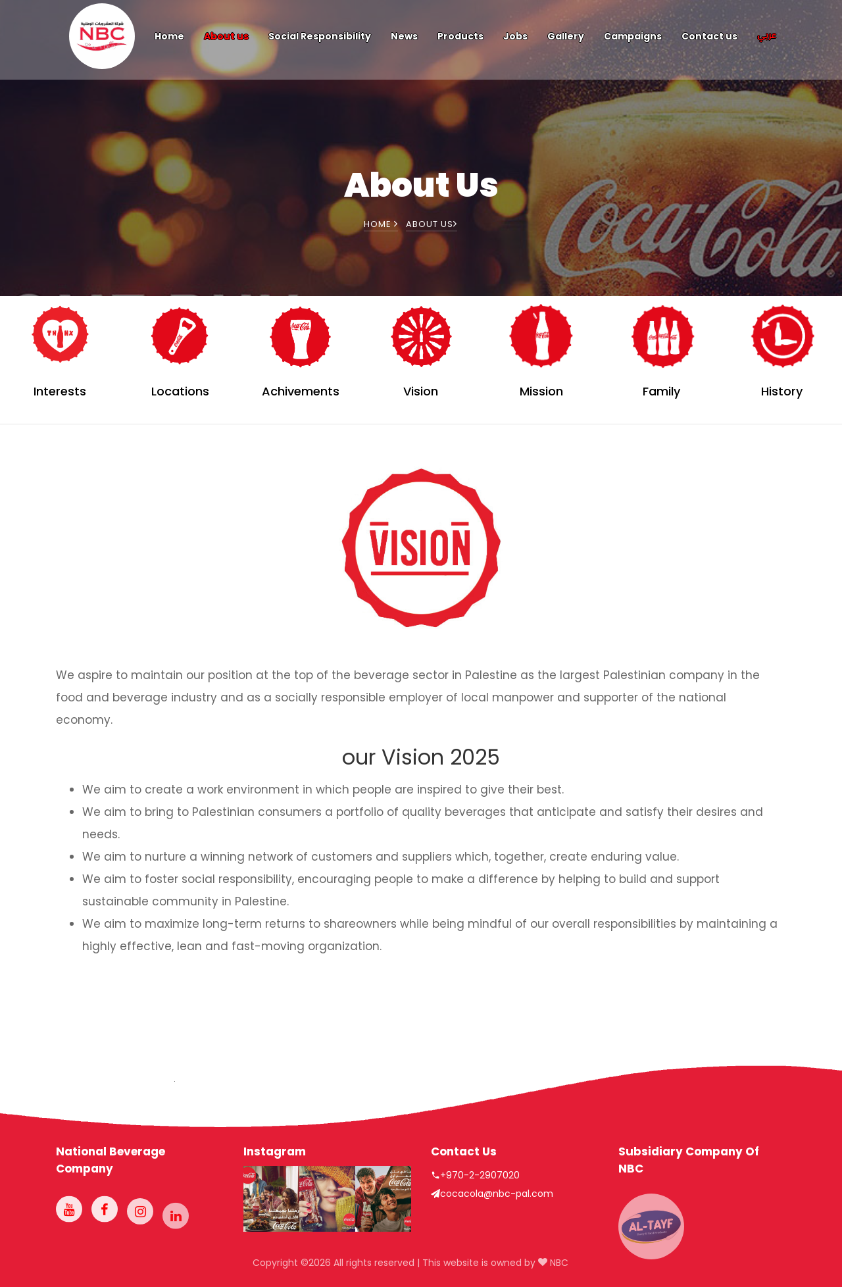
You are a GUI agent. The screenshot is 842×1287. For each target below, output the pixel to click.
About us (226, 36)
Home (169, 36)
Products (460, 36)
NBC (557, 1262)
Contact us (709, 36)
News (404, 36)
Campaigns (633, 36)
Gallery (565, 36)
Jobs (515, 36)
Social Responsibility (319, 36)
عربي (766, 36)
